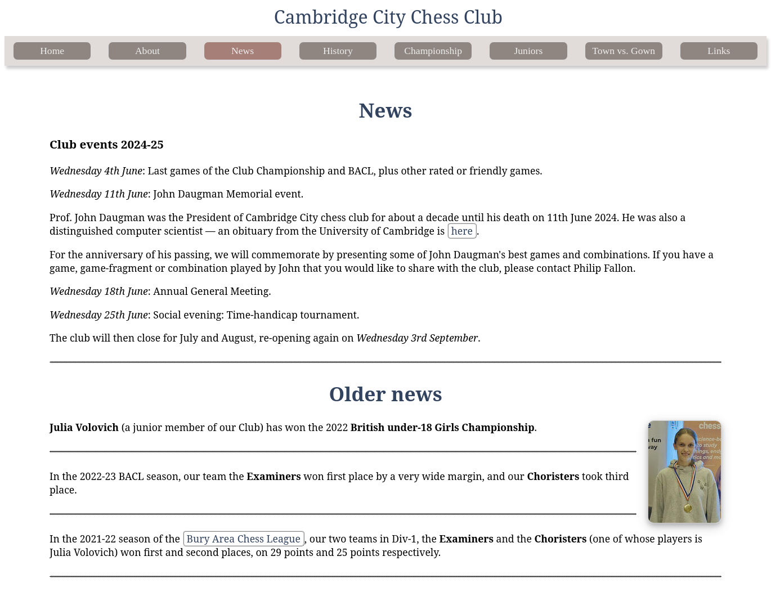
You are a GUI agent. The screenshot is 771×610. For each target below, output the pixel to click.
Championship (433, 50)
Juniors (528, 50)
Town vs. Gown (623, 50)
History (338, 50)
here (462, 230)
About (147, 50)
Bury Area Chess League (244, 538)
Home (52, 50)
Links (718, 50)
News (242, 50)
